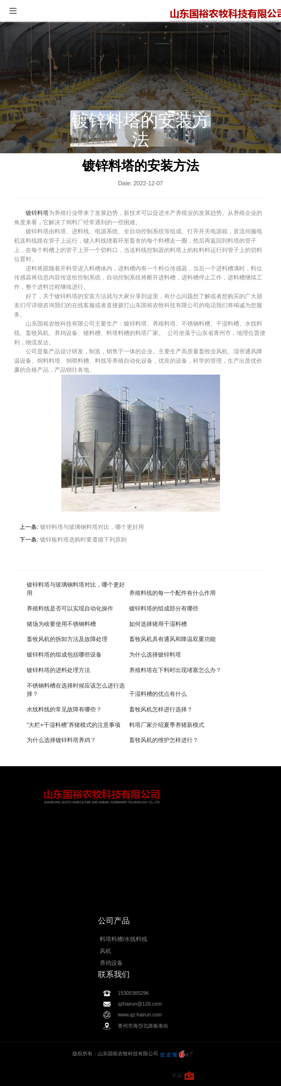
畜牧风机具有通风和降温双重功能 (172, 639)
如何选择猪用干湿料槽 (158, 624)
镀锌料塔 (37, 213)
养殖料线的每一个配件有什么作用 (172, 593)
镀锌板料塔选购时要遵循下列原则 (83, 540)
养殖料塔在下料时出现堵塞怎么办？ (175, 670)
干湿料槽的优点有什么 (158, 694)
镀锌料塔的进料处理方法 (58, 670)
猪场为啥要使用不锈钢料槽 (61, 624)
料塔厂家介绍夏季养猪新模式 (166, 725)
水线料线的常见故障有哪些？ (64, 709)
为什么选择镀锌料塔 (155, 655)
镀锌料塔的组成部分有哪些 (163, 608)
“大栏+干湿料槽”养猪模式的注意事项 (73, 725)
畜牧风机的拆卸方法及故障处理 (67, 639)
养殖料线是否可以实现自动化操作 (70, 608)
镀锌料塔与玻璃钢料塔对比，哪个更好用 (92, 527)
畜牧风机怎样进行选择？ (161, 709)
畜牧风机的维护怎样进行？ (163, 740)
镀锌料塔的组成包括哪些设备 (64, 655)
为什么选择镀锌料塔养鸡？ (61, 740)
